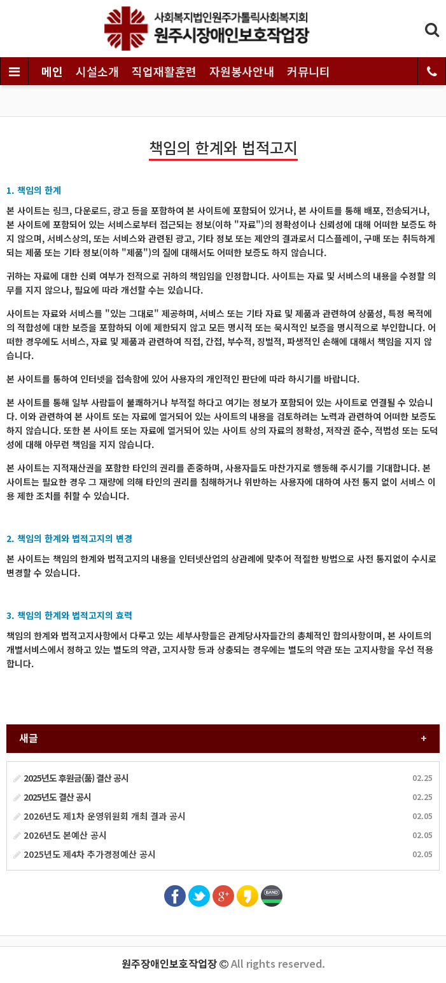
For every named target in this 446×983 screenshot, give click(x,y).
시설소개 (97, 71)
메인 (52, 71)
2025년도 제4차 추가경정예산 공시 (84, 854)
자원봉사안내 (241, 71)
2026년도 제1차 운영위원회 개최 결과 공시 (99, 816)
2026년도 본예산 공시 (60, 835)
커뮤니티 (308, 71)
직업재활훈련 (164, 71)
